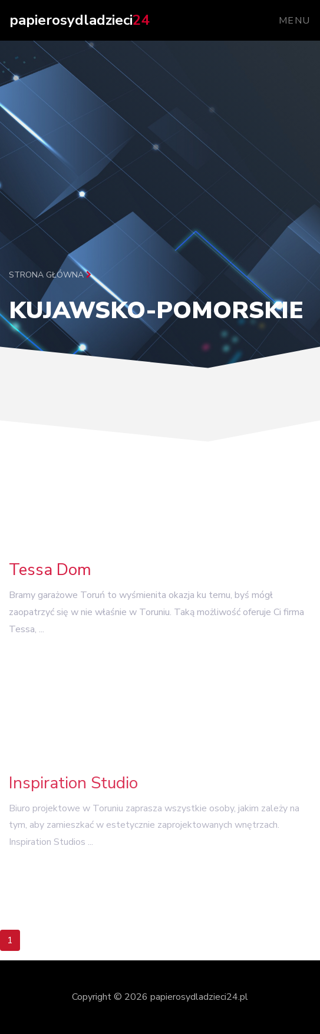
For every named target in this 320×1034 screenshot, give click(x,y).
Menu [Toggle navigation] (295, 20)
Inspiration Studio (73, 791)
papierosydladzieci (79, 20)
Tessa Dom (50, 575)
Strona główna (50, 274)
